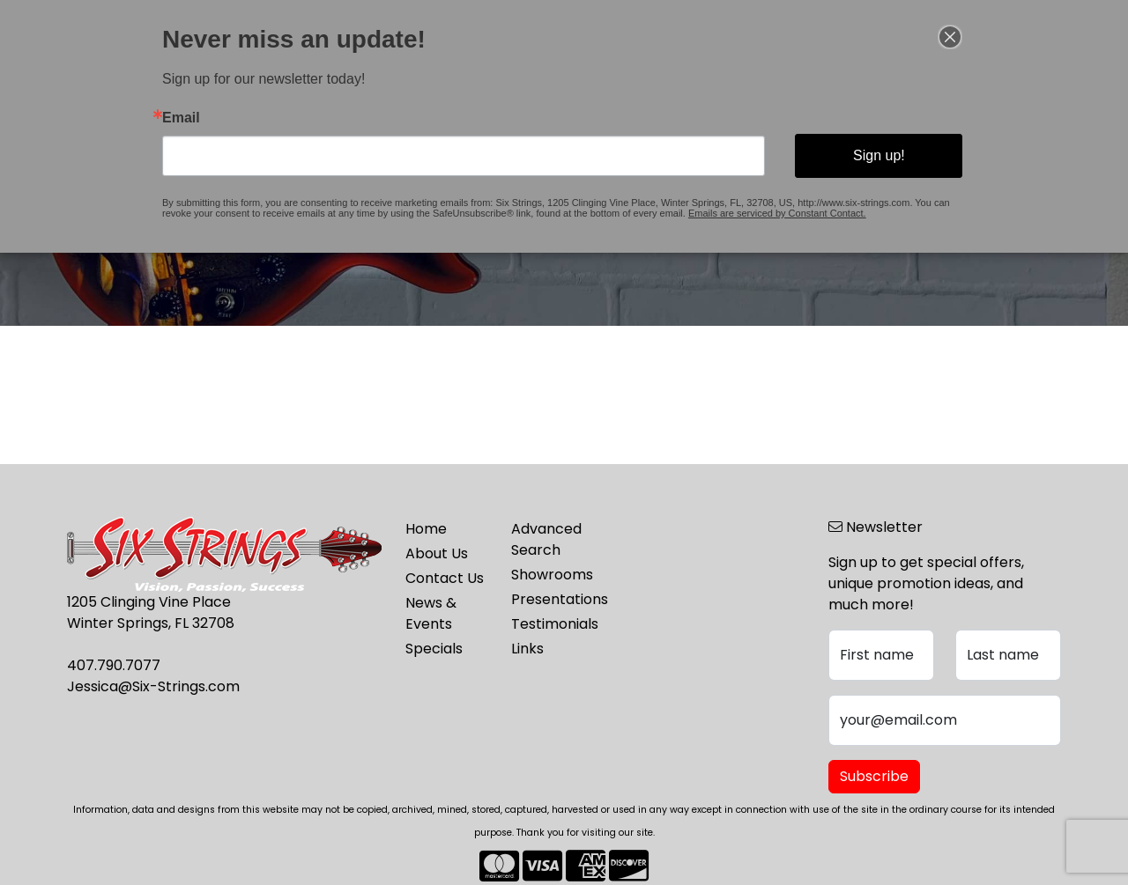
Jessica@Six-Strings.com (153, 686)
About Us (436, 553)
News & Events (430, 613)
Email (219, 119)
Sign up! (847, 152)
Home (426, 529)
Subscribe (874, 776)
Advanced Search (546, 539)
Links (527, 648)
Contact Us (444, 578)
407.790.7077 (113, 665)
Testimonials (553, 624)
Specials (434, 648)
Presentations (553, 599)
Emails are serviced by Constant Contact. (756, 205)
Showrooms (552, 574)
